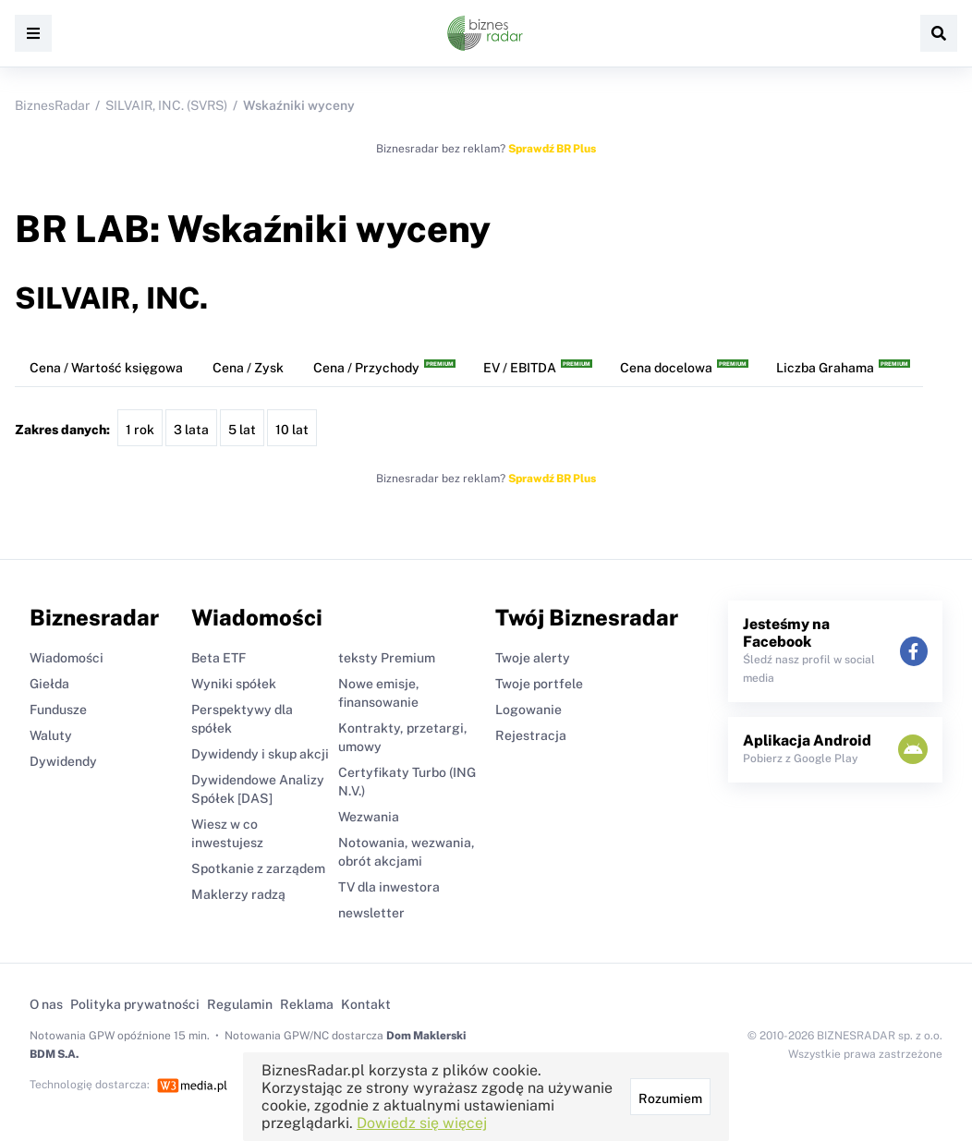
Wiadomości (66, 657)
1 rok (140, 429)
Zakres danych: (62, 429)
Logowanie (528, 709)
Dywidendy (63, 761)
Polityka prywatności (135, 1004)
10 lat (292, 429)
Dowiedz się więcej (422, 1123)
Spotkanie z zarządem (258, 868)
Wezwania (368, 816)
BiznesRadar (52, 105)
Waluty (51, 735)
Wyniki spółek (233, 683)
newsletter (371, 912)
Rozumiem (670, 1098)
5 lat (242, 429)
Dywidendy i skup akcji (260, 754)
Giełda (49, 683)
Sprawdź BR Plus (552, 148)
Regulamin (240, 1004)
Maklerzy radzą (238, 894)
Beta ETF (218, 657)
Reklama (307, 1004)
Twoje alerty (532, 657)
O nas (46, 1004)
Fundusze (58, 709)
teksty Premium (386, 657)
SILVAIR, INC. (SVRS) (166, 105)
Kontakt (366, 1004)
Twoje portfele (539, 683)
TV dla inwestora (389, 887)
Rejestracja (530, 735)
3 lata (191, 429)
